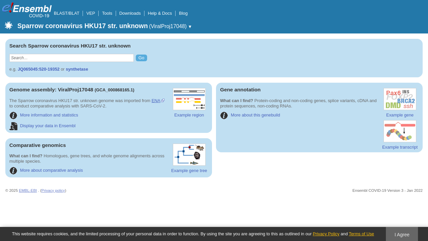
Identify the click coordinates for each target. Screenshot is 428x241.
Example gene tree (189, 158)
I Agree (402, 234)
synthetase (77, 69)
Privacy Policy (326, 233)
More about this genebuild (250, 114)
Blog (183, 13)
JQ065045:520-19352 (39, 69)
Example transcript (400, 135)
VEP (90, 13)
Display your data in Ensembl (42, 125)
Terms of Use (361, 233)
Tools (107, 13)
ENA (155, 100)
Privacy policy (53, 190)
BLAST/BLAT (66, 13)
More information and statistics (43, 114)
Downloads (130, 13)
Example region (189, 102)
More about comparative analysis (46, 170)
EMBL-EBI (28, 190)
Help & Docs (160, 13)
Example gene (400, 102)
